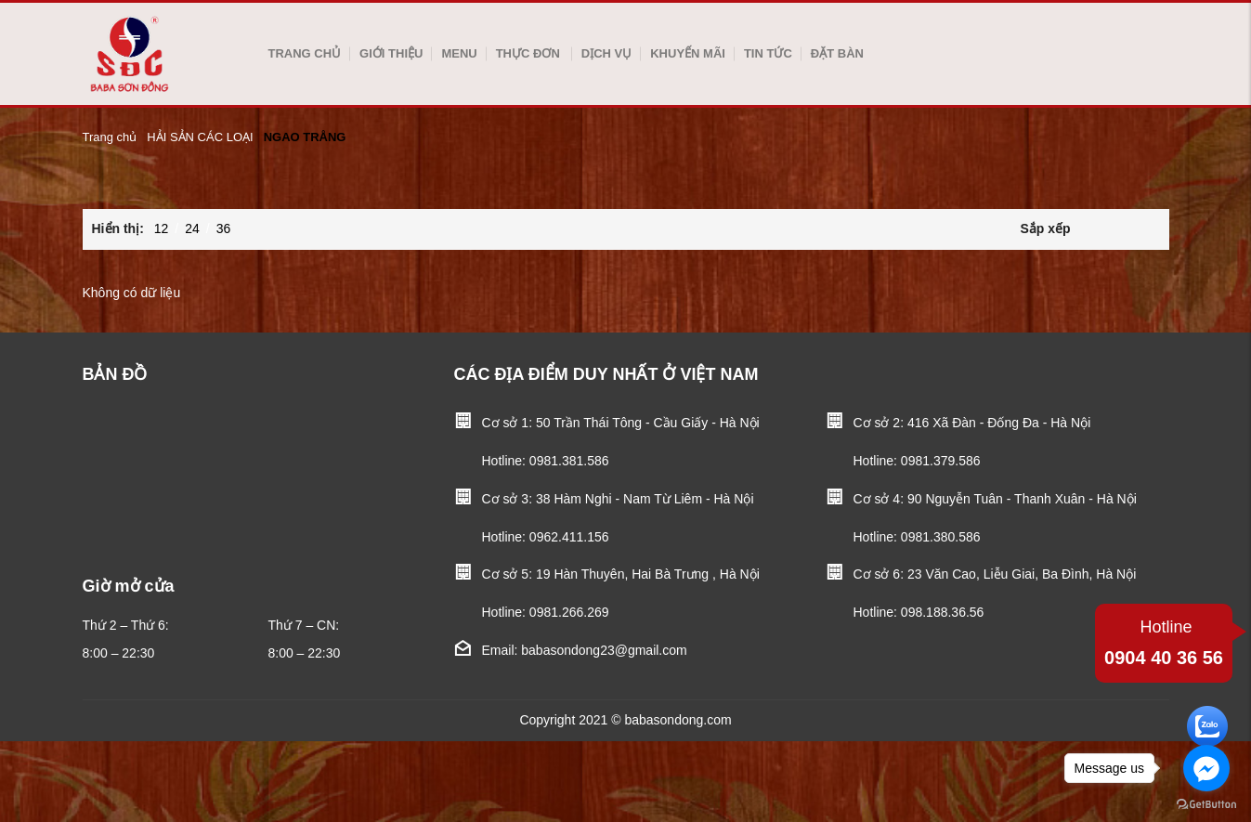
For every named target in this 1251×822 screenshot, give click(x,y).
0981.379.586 (941, 460)
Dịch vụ (606, 53)
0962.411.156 (569, 536)
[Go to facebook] (1206, 768)
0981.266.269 (569, 612)
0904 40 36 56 (1163, 640)
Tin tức (768, 53)
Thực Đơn (528, 53)
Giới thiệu (391, 53)
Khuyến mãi (687, 53)
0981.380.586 (941, 536)
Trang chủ (305, 53)
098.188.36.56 (942, 612)
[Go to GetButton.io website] (1206, 803)
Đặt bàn (837, 53)
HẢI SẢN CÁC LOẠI (200, 137)
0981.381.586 (569, 460)
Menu (458, 53)
